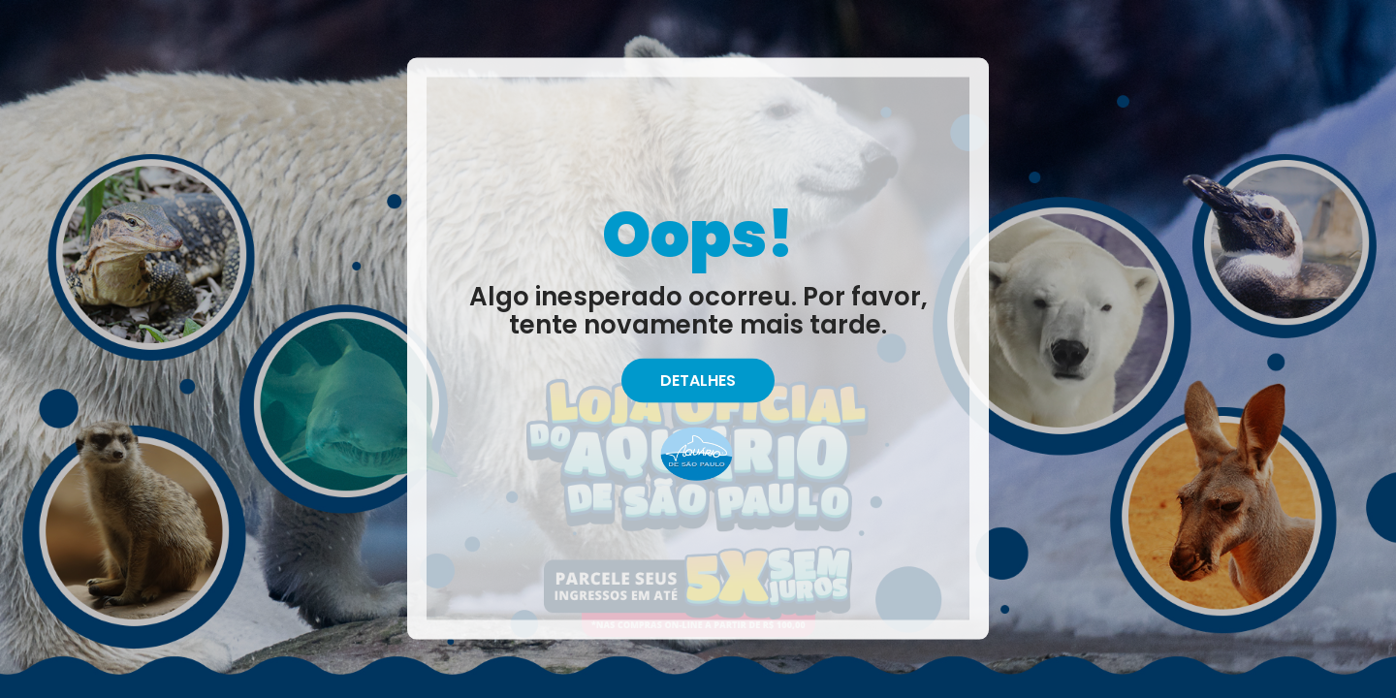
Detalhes (698, 380)
